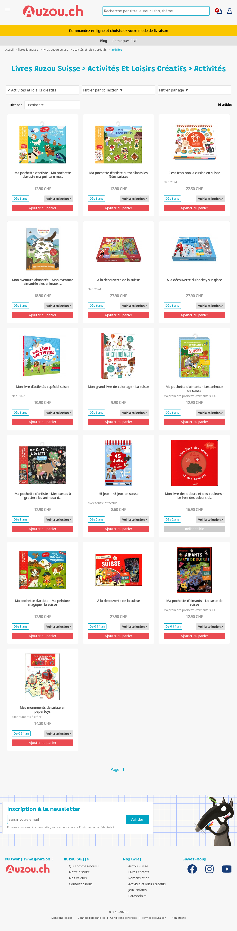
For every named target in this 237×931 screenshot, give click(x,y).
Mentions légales (61, 917)
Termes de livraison (154, 917)
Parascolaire (133, 896)
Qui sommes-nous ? (80, 866)
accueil (9, 50)
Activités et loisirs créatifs (90, 50)
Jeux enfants (133, 890)
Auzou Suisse (134, 866)
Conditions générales (123, 917)
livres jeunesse (28, 50)
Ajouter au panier (42, 208)
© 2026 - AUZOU (118, 912)
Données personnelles (91, 917)
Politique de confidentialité (96, 827)
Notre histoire (75, 872)
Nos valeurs (74, 878)
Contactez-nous (77, 884)
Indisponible (194, 529)
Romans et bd (134, 878)
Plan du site (179, 917)
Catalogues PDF (124, 41)
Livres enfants (134, 872)
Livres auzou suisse (55, 50)
